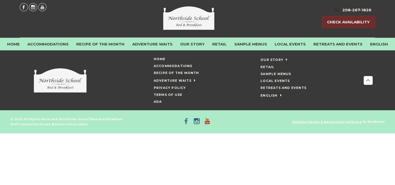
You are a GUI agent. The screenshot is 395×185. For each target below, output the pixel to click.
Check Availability (348, 22)
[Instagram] (33, 7)
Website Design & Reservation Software (327, 122)
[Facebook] (24, 7)
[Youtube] (42, 7)
